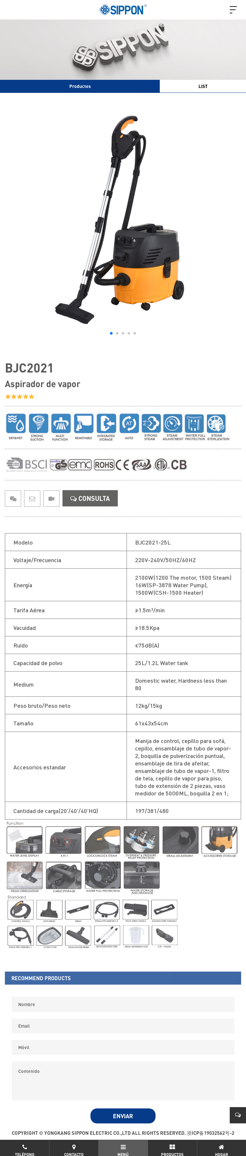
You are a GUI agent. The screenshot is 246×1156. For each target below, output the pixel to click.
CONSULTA (90, 508)
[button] (111, 333)
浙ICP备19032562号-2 (210, 1133)
